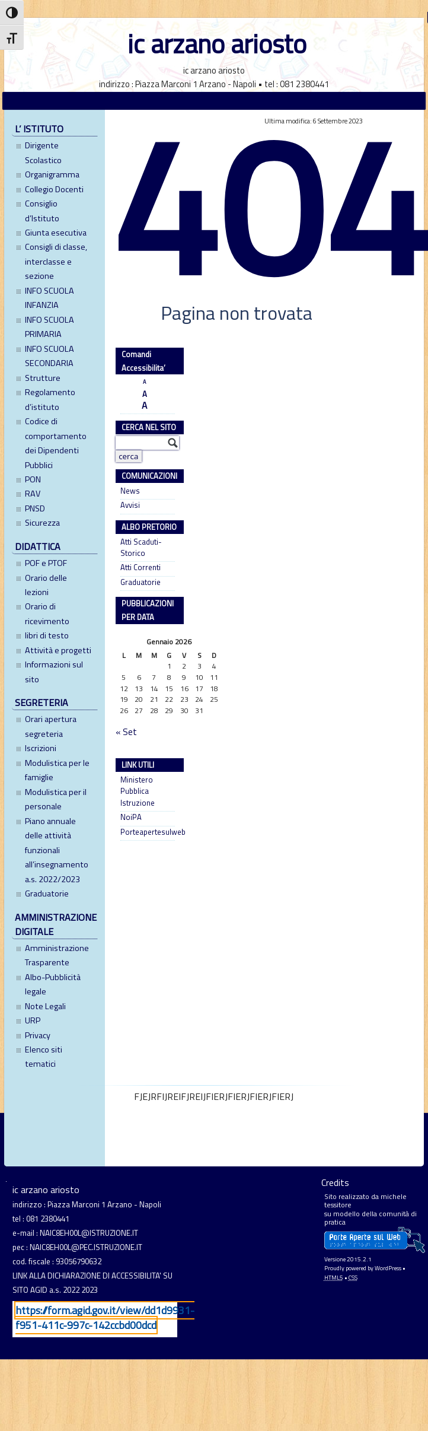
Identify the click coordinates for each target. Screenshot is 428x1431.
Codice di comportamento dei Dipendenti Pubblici (56, 443)
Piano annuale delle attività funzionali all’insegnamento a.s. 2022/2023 (56, 850)
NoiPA (131, 817)
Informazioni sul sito (54, 671)
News (130, 491)
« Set (126, 732)
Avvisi (130, 505)
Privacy (37, 1035)
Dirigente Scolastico (43, 152)
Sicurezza (42, 522)
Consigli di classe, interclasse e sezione (56, 261)
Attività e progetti (58, 650)
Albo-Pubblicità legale (53, 984)
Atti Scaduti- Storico (141, 547)
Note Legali (45, 1006)
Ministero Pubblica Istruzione (137, 791)
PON (33, 479)
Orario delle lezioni (46, 585)
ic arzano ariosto (216, 43)
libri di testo (47, 635)
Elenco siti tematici (43, 1056)
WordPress (388, 1268)
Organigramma (52, 174)
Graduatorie (47, 893)
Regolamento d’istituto (50, 399)
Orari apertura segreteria (50, 726)
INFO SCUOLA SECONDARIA (49, 356)
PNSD (35, 508)
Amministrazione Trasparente (57, 955)
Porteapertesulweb (147, 832)
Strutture (42, 377)
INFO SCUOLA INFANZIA (49, 297)
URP (32, 1020)
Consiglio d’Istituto (42, 210)
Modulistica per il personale (56, 799)
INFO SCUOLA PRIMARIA (49, 327)
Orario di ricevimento (47, 613)
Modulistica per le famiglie (57, 770)
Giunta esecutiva (56, 232)
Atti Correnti (140, 567)
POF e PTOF (46, 563)
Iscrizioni (40, 748)
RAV (32, 493)
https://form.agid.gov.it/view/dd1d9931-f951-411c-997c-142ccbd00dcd (104, 1317)
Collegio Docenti (54, 189)
